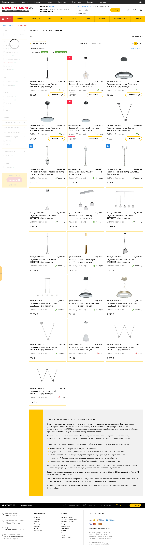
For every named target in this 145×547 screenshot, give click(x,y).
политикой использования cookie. (100, 538)
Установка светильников (69, 519)
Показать (14, 180)
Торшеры (10, 69)
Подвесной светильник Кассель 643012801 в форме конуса (121, 260)
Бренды (90, 2)
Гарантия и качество (67, 522)
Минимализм (11, 100)
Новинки (37, 526)
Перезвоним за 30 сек (83, 6)
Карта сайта (38, 530)
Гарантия (25, 2)
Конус (44, 52)
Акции (36, 528)
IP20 (8, 141)
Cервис (64, 513)
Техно (8, 107)
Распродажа (38, 524)
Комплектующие (12, 52)
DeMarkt (9, 156)
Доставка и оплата (9, 2)
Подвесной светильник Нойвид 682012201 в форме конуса (82, 85)
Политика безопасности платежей (99, 528)
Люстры (10, 56)
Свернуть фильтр (39, 43)
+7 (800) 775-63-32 (54, 9)
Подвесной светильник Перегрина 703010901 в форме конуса (122, 85)
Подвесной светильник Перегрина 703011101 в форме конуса (45, 129)
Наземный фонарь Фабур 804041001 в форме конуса (85, 173)
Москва (51, 6)
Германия (10, 167)
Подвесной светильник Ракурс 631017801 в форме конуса (43, 85)
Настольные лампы (13, 59)
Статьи (63, 535)
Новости (64, 533)
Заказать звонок (26, 505)
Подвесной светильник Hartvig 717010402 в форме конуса (43, 392)
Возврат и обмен (66, 524)
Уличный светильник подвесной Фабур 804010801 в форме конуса (47, 173)
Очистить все (135, 49)
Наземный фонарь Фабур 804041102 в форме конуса (123, 173)
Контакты (102, 2)
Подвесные (10, 85)
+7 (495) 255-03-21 (54, 11)
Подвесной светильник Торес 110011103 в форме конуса (81, 216)
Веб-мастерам (65, 526)
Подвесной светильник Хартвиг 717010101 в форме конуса (43, 348)
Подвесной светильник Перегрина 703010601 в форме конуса (83, 348)
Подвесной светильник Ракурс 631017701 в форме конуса (43, 260)
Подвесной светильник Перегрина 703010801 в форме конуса (122, 304)
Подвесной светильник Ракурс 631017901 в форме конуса (81, 260)
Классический (11, 96)
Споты (9, 66)
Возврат (37, 2)
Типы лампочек (66, 537)
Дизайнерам (76, 2)
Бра (8, 49)
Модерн (9, 103)
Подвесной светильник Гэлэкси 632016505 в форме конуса (43, 304)
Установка (62, 2)
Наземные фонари (12, 82)
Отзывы (49, 2)
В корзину (56, 95)
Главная (5, 25)
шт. (119, 505)
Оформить (135, 505)
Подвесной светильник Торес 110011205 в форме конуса (120, 216)
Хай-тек (9, 110)
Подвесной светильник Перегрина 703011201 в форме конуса (83, 129)
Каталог (6, 18)
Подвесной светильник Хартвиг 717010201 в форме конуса (121, 129)
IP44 (8, 144)
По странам (37, 522)
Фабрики (37, 519)
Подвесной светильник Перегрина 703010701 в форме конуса (83, 304)
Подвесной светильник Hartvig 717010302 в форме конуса (120, 348)
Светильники (61, 52)
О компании (39, 513)
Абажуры (10, 45)
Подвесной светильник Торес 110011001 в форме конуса (43, 216)
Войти (140, 2)
